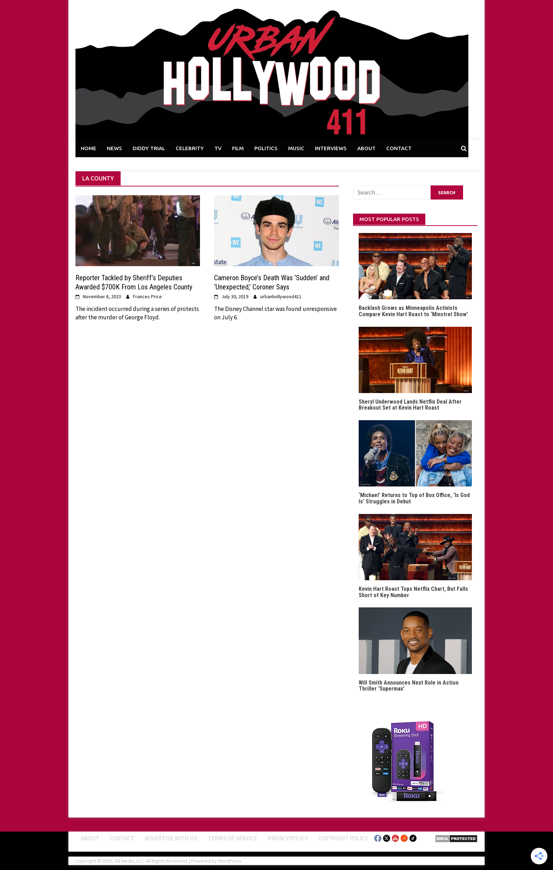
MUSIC (296, 148)
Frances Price (147, 296)
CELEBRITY (190, 148)
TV (217, 148)
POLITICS (266, 148)
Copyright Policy (342, 838)
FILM (238, 148)
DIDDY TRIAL (149, 148)
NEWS (114, 148)
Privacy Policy (288, 838)
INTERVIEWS (331, 148)
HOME (88, 148)
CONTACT (399, 148)
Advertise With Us (171, 838)
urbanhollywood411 (281, 296)
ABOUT (366, 148)
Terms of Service (232, 838)
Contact (122, 838)
